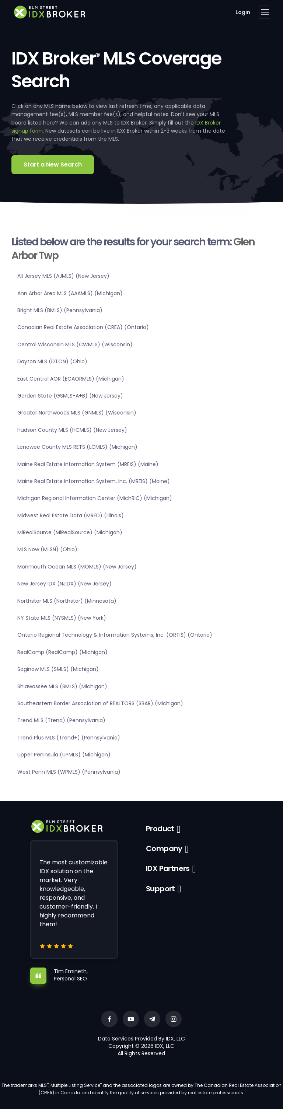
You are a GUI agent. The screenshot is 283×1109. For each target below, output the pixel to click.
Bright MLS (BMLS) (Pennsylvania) (59, 310)
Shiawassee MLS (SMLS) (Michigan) (62, 686)
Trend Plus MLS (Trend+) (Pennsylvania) (68, 737)
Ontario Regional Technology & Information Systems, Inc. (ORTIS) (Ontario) (114, 635)
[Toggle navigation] (264, 12)
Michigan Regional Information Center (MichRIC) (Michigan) (94, 498)
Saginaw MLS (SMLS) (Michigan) (58, 669)
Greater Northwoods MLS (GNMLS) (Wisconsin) (76, 412)
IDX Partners (168, 868)
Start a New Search (53, 164)
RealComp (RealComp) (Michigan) (62, 652)
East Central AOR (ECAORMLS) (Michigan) (70, 378)
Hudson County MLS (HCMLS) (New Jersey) (72, 430)
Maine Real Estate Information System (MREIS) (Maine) (87, 464)
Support (160, 889)
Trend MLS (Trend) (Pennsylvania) (61, 720)
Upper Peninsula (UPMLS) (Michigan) (64, 754)
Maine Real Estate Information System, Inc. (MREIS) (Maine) (93, 481)
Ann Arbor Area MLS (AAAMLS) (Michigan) (70, 293)
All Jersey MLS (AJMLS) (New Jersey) (63, 276)
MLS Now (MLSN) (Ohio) (47, 549)
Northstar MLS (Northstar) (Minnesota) (66, 601)
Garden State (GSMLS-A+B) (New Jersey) (70, 395)
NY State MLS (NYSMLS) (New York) (61, 618)
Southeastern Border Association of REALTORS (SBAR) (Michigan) (100, 703)
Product (160, 828)
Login (242, 12)
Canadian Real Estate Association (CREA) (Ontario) (83, 327)
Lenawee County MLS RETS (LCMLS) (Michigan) (77, 447)
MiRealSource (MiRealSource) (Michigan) (69, 532)
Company (164, 848)
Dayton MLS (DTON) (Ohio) (52, 361)
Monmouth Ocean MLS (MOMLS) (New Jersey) (77, 566)
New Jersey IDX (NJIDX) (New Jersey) (64, 583)
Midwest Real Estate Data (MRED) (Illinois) (70, 515)
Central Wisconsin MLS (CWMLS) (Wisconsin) (75, 344)
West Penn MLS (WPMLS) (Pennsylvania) (68, 772)
